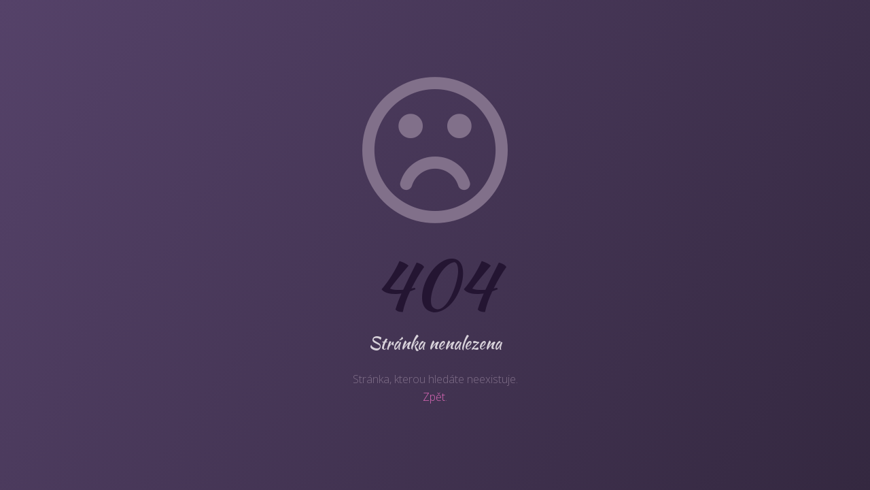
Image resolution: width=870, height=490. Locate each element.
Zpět (434, 396)
